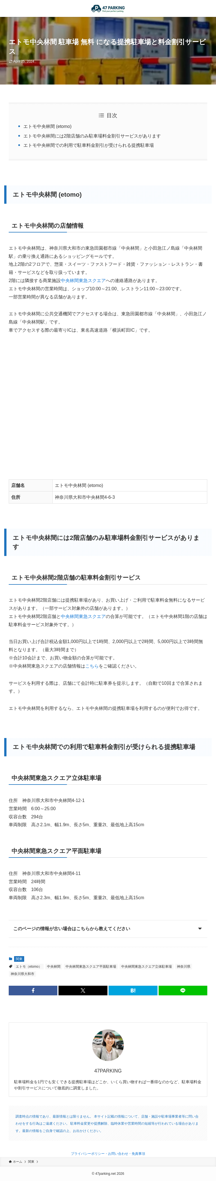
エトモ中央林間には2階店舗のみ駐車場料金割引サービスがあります (92, 136)
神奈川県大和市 (22, 974)
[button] (33, 990)
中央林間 (53, 967)
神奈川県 (183, 967)
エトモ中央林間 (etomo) (47, 126)
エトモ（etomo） (29, 967)
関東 (19, 959)
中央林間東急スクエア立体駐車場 (146, 967)
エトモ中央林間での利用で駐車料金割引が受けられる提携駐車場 (88, 145)
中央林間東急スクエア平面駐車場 (91, 967)
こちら (92, 666)
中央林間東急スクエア (83, 280)
